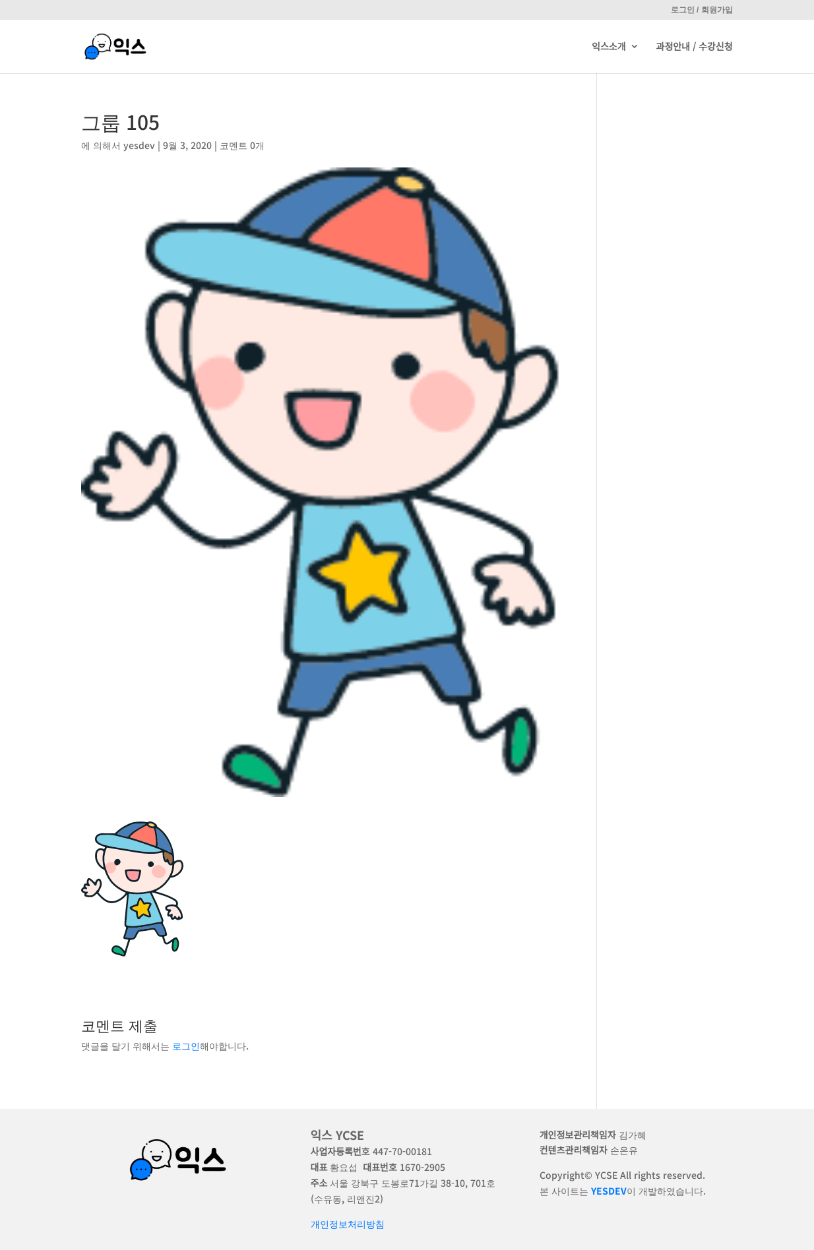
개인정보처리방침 (348, 1223)
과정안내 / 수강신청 (694, 47)
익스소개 (609, 47)
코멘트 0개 (242, 145)
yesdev (139, 145)
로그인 (186, 1045)
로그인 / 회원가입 (702, 10)
